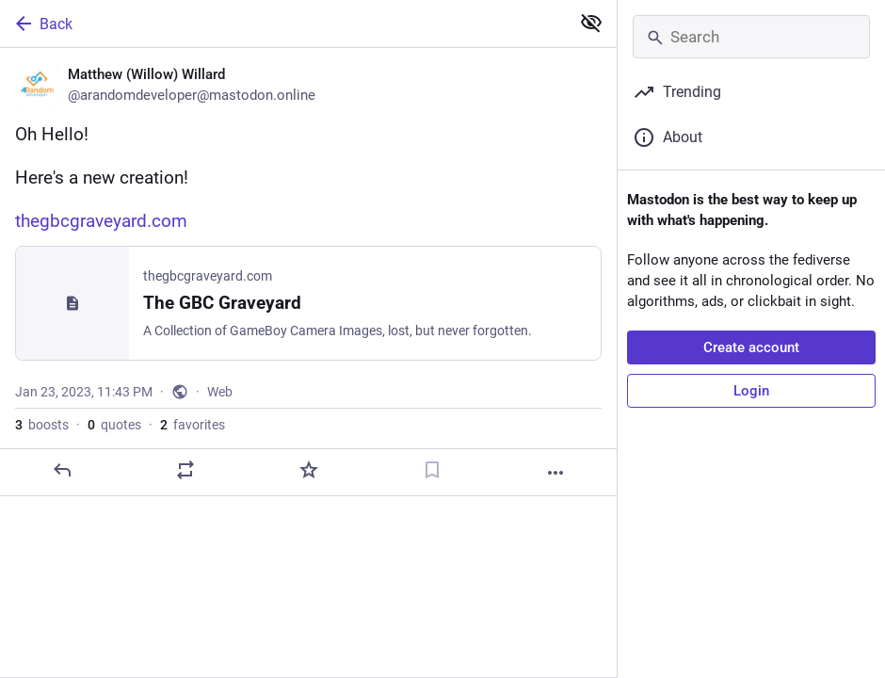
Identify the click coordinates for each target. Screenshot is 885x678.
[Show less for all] (591, 22)
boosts (42, 424)
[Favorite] (309, 470)
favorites (192, 424)
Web (220, 391)
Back (42, 23)
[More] (555, 472)
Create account (751, 347)
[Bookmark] (432, 470)
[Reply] (62, 470)
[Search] (751, 36)
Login (751, 390)
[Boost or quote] (185, 470)
